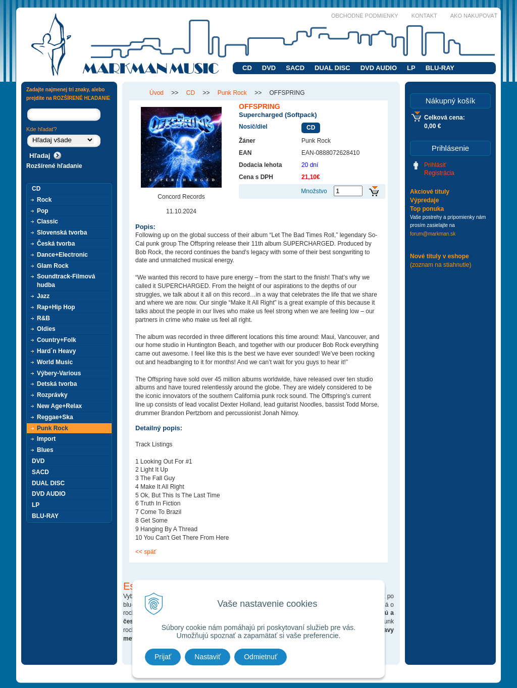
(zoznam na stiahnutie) (440, 264)
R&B (43, 318)
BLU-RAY (440, 68)
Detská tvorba (57, 383)
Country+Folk (56, 339)
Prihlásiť (435, 164)
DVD (269, 68)
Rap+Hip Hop (56, 307)
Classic (47, 221)
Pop (42, 210)
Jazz (43, 296)
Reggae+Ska (55, 417)
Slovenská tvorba (62, 232)
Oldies (46, 328)
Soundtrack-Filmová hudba (66, 281)
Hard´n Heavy (56, 351)
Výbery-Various (59, 373)
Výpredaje (424, 200)
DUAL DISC (332, 68)
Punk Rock (52, 428)
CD (247, 68)
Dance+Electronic (62, 254)
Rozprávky (52, 394)
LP (411, 68)
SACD (295, 68)
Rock (44, 199)
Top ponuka (427, 208)
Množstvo (314, 191)
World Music (55, 362)
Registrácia (439, 173)
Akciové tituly (429, 191)
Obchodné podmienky (364, 16)
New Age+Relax (59, 406)
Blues (45, 449)
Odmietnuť (260, 657)
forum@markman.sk (432, 234)
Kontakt (424, 16)
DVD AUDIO (378, 68)
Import (46, 438)
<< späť (145, 551)
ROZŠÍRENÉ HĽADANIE (81, 98)
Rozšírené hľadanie (54, 165)
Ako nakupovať (473, 16)
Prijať (162, 657)
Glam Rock (53, 265)
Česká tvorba (56, 243)
